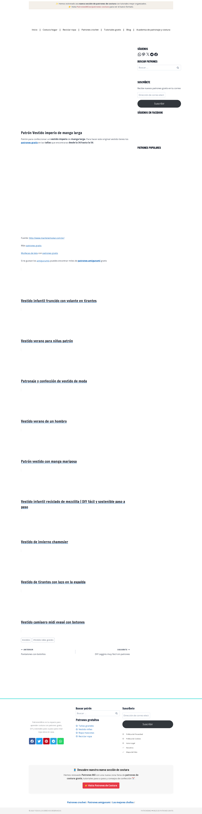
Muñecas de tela (29, 253)
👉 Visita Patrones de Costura (101, 785)
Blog (128, 29)
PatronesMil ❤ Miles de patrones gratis (157, 811)
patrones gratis (33, 245)
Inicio (34, 29)
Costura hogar (50, 29)
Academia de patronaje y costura (153, 29)
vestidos (26, 640)
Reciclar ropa (69, 29)
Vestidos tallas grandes (43, 640)
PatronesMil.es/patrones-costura (93, 6)
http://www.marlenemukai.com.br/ (46, 237)
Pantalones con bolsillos (47, 652)
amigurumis (43, 260)
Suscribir (159, 103)
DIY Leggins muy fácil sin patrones (104, 652)
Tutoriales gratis (112, 29)
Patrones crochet (90, 29)
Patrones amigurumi (99, 802)
